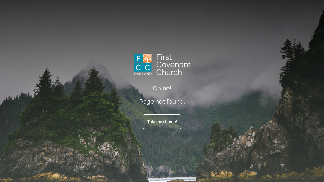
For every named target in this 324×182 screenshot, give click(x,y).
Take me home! (162, 121)
